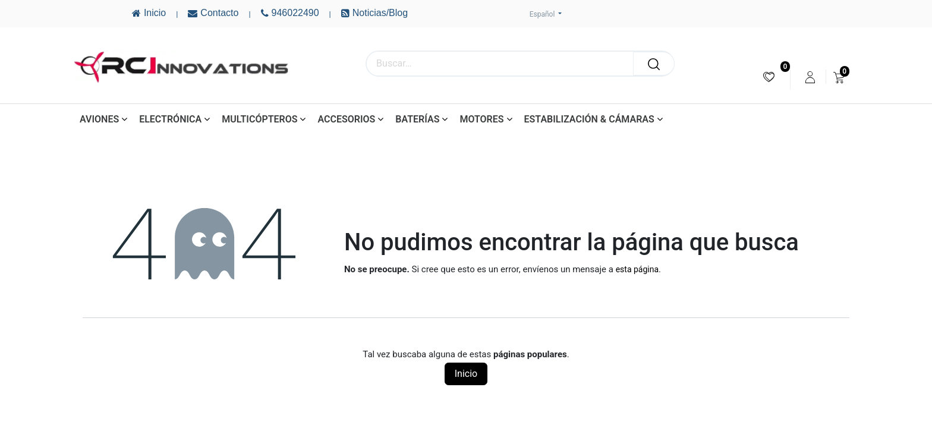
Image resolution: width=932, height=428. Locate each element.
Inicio (466, 373)
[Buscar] (654, 63)
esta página (637, 269)
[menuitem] (768, 77)
